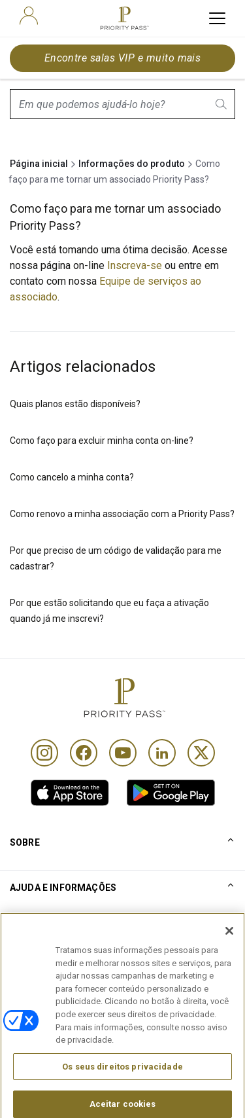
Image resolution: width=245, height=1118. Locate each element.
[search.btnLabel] (222, 104)
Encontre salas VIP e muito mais (122, 58)
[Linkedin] (162, 752)
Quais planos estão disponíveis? (75, 404)
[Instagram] (44, 752)
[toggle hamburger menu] (217, 18)
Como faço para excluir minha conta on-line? (101, 440)
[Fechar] (229, 952)
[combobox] (122, 104)
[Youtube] (123, 752)
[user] (29, 16)
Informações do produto (131, 163)
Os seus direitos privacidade (122, 1087)
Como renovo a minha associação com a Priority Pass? (122, 514)
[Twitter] (201, 752)
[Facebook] (83, 752)
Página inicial (39, 163)
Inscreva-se (136, 265)
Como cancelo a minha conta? (72, 477)
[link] (70, 793)
